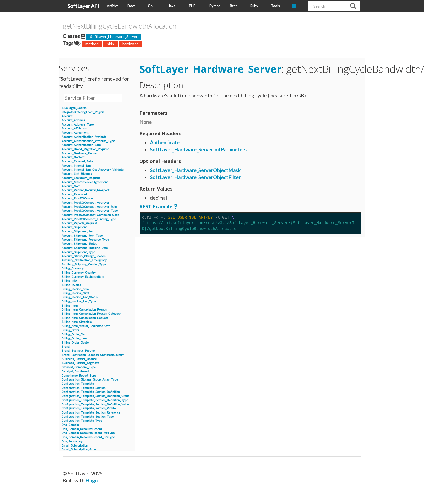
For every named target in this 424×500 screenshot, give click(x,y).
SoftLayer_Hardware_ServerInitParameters (198, 149)
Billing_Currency (73, 268)
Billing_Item (70, 305)
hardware (130, 43)
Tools (275, 6)
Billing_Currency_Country (79, 272)
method (92, 43)
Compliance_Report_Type (79, 375)
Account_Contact (73, 157)
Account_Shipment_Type (78, 252)
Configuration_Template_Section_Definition (91, 392)
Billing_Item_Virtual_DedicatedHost (86, 326)
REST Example (155, 206)
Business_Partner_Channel (79, 359)
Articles (112, 6)
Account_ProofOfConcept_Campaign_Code (90, 215)
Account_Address (73, 120)
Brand (66, 347)
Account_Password (74, 194)
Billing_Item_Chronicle (77, 322)
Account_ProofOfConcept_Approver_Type (90, 211)
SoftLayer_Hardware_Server (114, 36)
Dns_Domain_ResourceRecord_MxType (88, 433)
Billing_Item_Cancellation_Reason (84, 309)
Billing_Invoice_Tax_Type (79, 301)
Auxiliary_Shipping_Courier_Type (84, 264)
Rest (233, 6)
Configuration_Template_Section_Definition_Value (95, 404)
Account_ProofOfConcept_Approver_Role (89, 207)
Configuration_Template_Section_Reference (91, 412)
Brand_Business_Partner (78, 350)
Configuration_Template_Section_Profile (89, 408)
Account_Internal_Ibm (76, 165)
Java (171, 6)
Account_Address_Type (78, 124)
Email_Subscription (75, 445)
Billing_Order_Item (74, 338)
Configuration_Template (78, 383)
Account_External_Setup (78, 161)
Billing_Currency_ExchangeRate (83, 277)
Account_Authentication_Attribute (84, 137)
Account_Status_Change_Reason (83, 256)
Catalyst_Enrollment (75, 371)
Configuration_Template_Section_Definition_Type (95, 400)
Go (150, 6)
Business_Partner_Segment (80, 363)
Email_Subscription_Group (79, 449)
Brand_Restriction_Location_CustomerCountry (93, 355)
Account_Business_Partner (79, 153)
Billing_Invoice (71, 285)
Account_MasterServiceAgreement (85, 182)
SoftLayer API (83, 6)
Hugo (91, 480)
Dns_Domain (70, 425)
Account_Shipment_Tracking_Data (85, 248)
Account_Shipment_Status (79, 244)
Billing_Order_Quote (75, 342)
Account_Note (71, 186)
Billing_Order (70, 330)
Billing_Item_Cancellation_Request (85, 318)
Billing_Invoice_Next (75, 293)
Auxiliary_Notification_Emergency (84, 260)
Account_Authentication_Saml (81, 145)
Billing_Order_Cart (74, 334)
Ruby (254, 6)
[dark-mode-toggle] (297, 6)
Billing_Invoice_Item (75, 289)
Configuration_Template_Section (83, 388)
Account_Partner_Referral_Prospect (85, 190)
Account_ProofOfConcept (78, 198)
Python (214, 6)
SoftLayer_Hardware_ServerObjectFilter (195, 177)
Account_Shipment (74, 227)
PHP (192, 6)
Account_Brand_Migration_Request (85, 149)
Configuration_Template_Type (82, 420)
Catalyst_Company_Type (79, 367)
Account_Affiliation (74, 128)
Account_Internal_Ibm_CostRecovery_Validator (93, 169)
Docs (131, 6)
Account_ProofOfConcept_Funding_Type (89, 219)
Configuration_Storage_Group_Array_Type (90, 379)
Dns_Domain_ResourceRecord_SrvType (88, 437)
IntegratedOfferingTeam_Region (83, 112)
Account (67, 116)
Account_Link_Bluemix (77, 174)
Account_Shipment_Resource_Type (85, 239)
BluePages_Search (74, 108)
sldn (110, 43)
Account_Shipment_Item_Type (82, 235)
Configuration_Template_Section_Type (88, 417)
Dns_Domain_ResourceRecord (82, 429)
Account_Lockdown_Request (81, 178)
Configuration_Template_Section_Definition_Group (95, 396)
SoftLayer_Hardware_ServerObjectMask (195, 170)
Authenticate (165, 142)
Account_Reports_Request (79, 223)
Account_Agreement (75, 132)
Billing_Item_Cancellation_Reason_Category (91, 314)
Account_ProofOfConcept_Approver (85, 202)
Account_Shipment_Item (78, 231)
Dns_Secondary (72, 441)
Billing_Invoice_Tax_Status (80, 297)
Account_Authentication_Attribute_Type (88, 141)
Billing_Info (69, 280)
